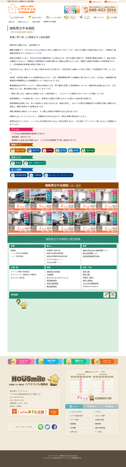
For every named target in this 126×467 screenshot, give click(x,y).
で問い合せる (107, 362)
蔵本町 (18, 163)
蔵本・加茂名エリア (37, 163)
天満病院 (37, 175)
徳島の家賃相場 (100, 428)
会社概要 (73, 428)
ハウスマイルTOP (76, 412)
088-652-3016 (79, 362)
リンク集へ (98, 432)
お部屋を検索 (99, 420)
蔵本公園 (65, 111)
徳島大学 (78, 50)
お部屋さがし (23, 362)
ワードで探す (74, 420)
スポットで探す (100, 416)
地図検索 (73, 424)
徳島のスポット (23, 21)
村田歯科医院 (21, 175)
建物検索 (98, 424)
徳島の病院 (36, 21)
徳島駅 (64, 69)
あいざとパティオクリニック (60, 175)
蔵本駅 (14, 69)
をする (51, 362)
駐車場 (38, 58)
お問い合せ (73, 432)
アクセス (98, 412)
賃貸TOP (12, 21)
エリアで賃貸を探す (76, 416)
